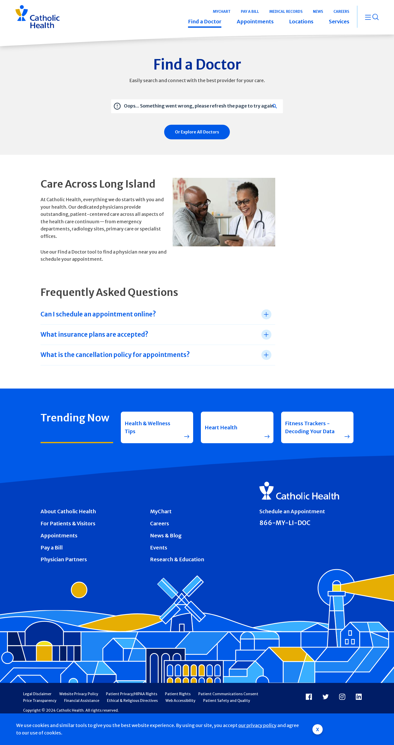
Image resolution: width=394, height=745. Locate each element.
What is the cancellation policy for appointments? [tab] (115, 355)
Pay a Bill (52, 547)
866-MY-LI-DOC (284, 523)
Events (158, 547)
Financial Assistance (81, 700)
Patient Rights (178, 694)
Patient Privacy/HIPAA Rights (131, 694)
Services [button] (339, 21)
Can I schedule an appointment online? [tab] (98, 314)
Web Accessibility (180, 700)
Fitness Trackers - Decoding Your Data (309, 427)
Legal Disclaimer (37, 694)
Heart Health (221, 427)
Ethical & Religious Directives (132, 700)
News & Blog (166, 535)
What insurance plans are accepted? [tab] (94, 334)
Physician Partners (64, 559)
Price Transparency (39, 700)
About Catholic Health (68, 511)
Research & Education (177, 559)
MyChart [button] (222, 11)
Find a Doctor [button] (204, 21)
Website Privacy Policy (78, 694)
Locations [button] (301, 21)
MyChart (161, 511)
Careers (159, 523)
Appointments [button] (255, 21)
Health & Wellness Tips (147, 427)
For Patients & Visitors (68, 523)
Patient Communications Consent (228, 694)
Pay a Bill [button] (250, 11)
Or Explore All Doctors (197, 131)
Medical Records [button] (286, 11)
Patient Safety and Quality (226, 700)
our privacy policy (257, 725)
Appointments (59, 535)
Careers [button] (341, 11)
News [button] (318, 11)
